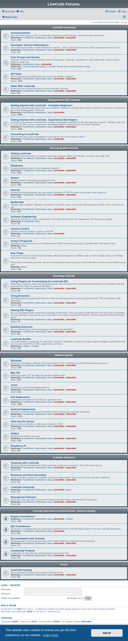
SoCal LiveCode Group (33, 66)
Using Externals (20, 295)
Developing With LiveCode (64, 148)
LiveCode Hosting (21, 570)
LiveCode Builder (21, 339)
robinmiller (71, 38)
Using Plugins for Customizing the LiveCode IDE (39, 281)
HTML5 (15, 433)
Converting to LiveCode (25, 134)
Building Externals (22, 326)
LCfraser (35, 346)
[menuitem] (20, 11)
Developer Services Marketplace (30, 45)
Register (15, 585)
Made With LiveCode (23, 86)
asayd (68, 490)
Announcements (20, 32)
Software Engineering (23, 216)
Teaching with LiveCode (25, 462)
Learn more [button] (50, 635)
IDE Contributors (21, 526)
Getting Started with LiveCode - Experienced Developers (44, 119)
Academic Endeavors (64, 457)
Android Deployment (23, 409)
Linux (14, 385)
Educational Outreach (23, 497)
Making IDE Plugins (22, 310)
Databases (17, 165)
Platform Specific (64, 355)
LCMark (26, 346)
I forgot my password (10, 598)
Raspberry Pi (18, 445)
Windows (16, 360)
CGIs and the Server (22, 421)
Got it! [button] (107, 632)
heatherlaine (40, 38)
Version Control (20, 228)
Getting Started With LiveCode (64, 100)
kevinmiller (59, 38)
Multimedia (17, 202)
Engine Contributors (23, 516)
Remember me (75, 598)
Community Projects (23, 550)
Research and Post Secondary (28, 475)
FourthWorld (28, 38)
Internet (15, 190)
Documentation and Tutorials (28, 538)
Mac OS (15, 372)
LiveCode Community (64, 27)
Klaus (50, 38)
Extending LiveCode (64, 276)
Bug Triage (17, 253)
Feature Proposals (21, 241)
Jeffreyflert (86, 621)
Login (4, 585)
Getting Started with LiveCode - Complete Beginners (41, 105)
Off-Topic (16, 73)
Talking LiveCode (21, 153)
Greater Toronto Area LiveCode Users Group (68, 66)
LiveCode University (23, 487)
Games (15, 177)
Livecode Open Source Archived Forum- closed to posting (64, 511)
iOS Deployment (20, 397)
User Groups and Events (25, 57)
